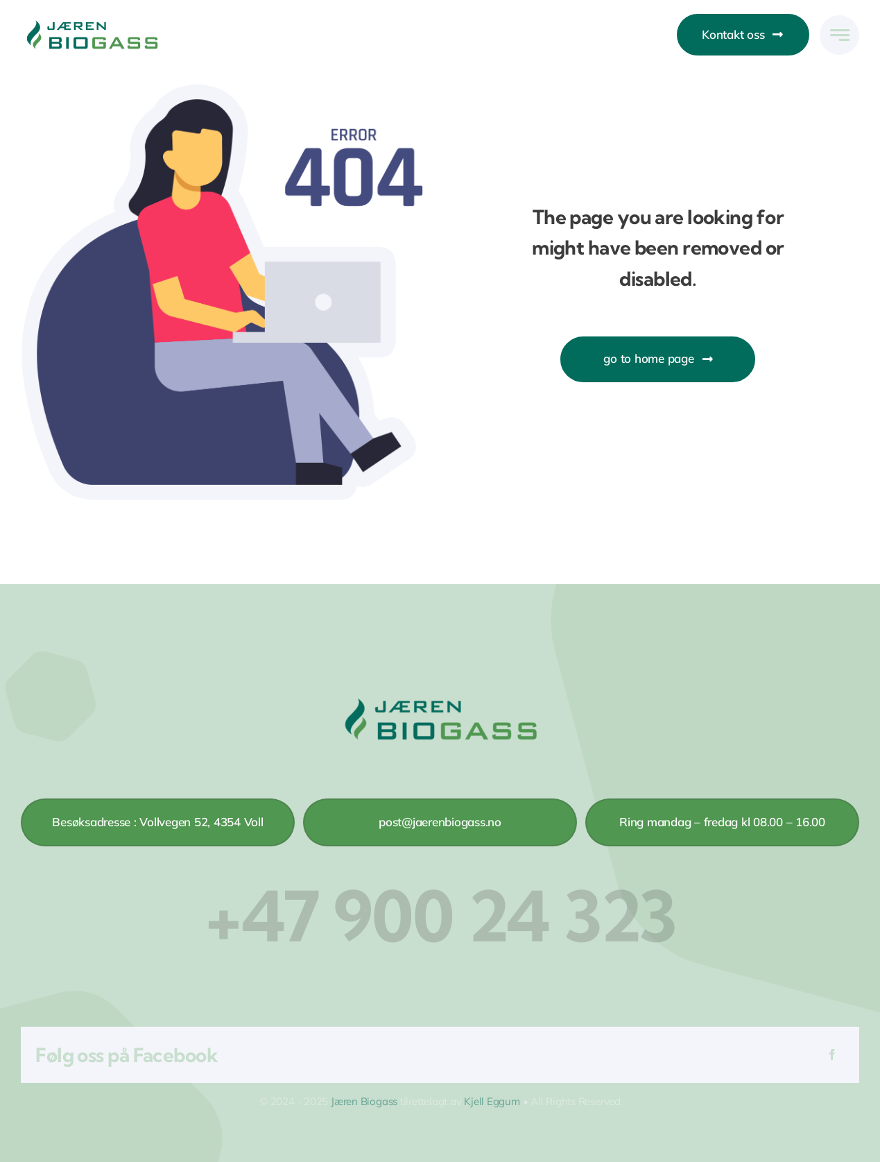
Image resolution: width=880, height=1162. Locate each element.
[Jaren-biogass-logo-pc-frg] (92, 24)
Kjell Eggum (492, 1101)
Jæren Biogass (364, 1101)
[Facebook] (832, 1055)
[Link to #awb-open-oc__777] (839, 35)
